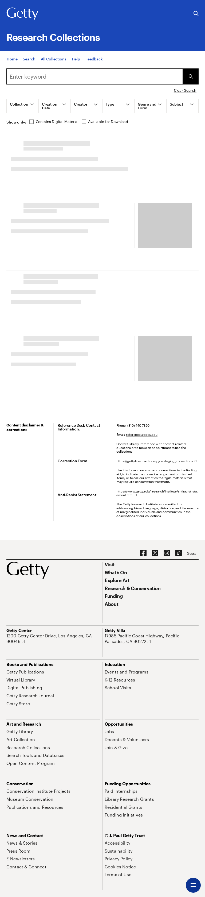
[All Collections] (53, 59)
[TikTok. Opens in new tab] (178, 553)
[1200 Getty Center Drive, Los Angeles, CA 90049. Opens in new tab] (53, 638)
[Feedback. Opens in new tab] (94, 59)
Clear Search (185, 90)
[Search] (29, 59)
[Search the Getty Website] (196, 14)
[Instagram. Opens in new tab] (167, 553)
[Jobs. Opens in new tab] (109, 731)
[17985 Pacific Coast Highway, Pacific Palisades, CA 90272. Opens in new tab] (152, 638)
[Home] (12, 59)
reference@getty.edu (141, 434)
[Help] (76, 59)
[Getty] (22, 14)
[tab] (23, 106)
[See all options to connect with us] (193, 553)
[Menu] (193, 885)
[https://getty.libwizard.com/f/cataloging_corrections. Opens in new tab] (156, 461)
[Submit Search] (191, 76)
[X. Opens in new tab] (155, 553)
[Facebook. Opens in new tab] (143, 553)
